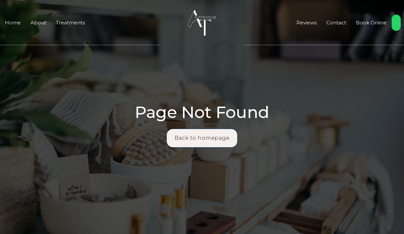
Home (13, 23)
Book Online (371, 23)
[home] (202, 22)
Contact (336, 23)
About (38, 23)
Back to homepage (202, 138)
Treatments (70, 23)
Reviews (306, 23)
